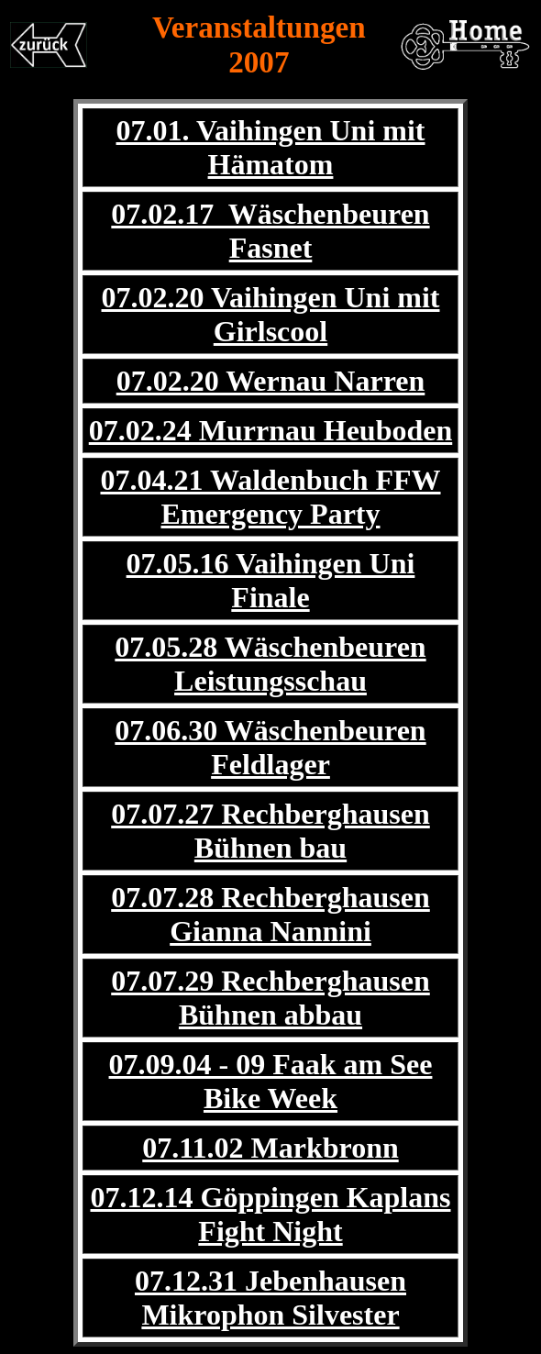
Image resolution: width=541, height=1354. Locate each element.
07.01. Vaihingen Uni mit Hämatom (270, 147)
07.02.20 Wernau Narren (270, 380)
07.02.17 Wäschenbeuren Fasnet (270, 230)
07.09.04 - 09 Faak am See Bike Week (271, 1081)
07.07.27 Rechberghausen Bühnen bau (270, 830)
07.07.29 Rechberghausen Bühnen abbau (270, 997)
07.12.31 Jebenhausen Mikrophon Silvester (270, 1297)
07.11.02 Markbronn (270, 1147)
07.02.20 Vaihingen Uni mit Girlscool (271, 314)
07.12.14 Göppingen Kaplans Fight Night (271, 1214)
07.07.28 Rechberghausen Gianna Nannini (270, 914)
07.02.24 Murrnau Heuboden (270, 430)
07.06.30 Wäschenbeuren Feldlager (270, 747)
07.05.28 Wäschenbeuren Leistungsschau (270, 663)
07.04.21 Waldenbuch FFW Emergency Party (270, 496)
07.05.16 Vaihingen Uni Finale (271, 580)
